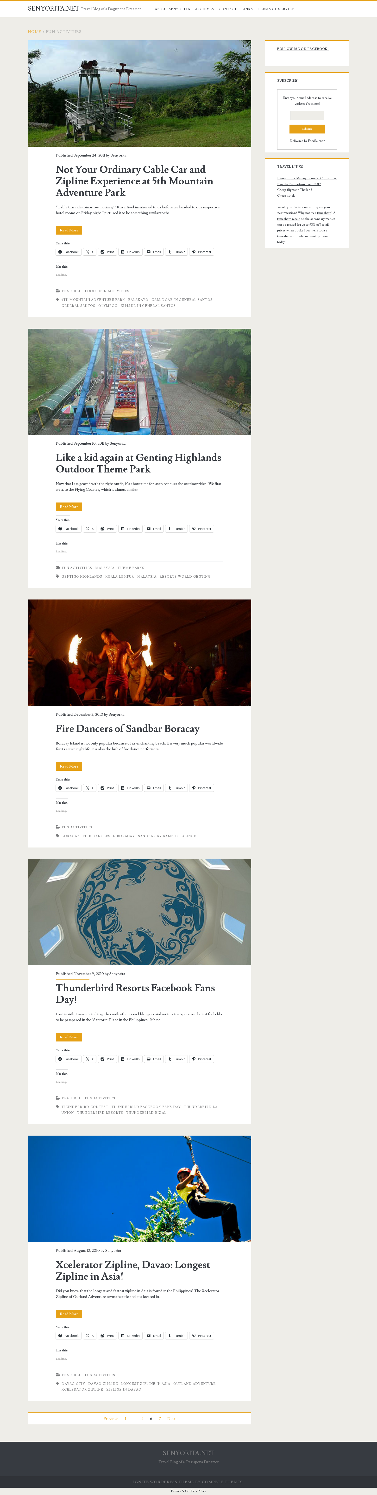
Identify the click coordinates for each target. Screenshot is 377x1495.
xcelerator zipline (82, 1390)
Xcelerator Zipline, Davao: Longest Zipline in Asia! (139, 1189)
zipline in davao (123, 1390)
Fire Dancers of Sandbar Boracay (139, 652)
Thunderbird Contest (85, 1107)
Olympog (107, 306)
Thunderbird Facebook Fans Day (146, 1107)
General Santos (78, 306)
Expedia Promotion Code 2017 (299, 184)
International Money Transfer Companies (307, 178)
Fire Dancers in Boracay (109, 836)
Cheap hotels (286, 196)
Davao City (73, 1384)
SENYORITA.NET (53, 9)
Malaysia (104, 568)
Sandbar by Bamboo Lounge (167, 836)
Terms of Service (276, 9)
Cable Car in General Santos (182, 300)
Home (34, 31)
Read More (71, 230)
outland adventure (194, 1384)
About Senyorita (172, 9)
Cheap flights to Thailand (294, 190)
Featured (72, 291)
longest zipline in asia (145, 1384)
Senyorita (118, 155)
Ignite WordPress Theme (163, 1482)
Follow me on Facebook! (303, 49)
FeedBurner (316, 141)
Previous (111, 1418)
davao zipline (103, 1384)
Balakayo (138, 300)
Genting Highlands (82, 577)
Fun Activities (114, 291)
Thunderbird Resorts (100, 1113)
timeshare (324, 213)
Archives (204, 9)
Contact (228, 9)
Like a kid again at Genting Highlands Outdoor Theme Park (139, 382)
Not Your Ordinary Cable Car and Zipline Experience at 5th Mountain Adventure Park (139, 93)
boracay (71, 836)
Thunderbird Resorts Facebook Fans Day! (139, 912)
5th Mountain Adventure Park (93, 300)
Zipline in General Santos (148, 306)
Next (171, 1418)
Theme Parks (131, 568)
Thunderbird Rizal (146, 1113)
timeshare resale (288, 219)
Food (90, 291)
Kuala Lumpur (119, 577)
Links (247, 9)
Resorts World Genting (185, 577)
